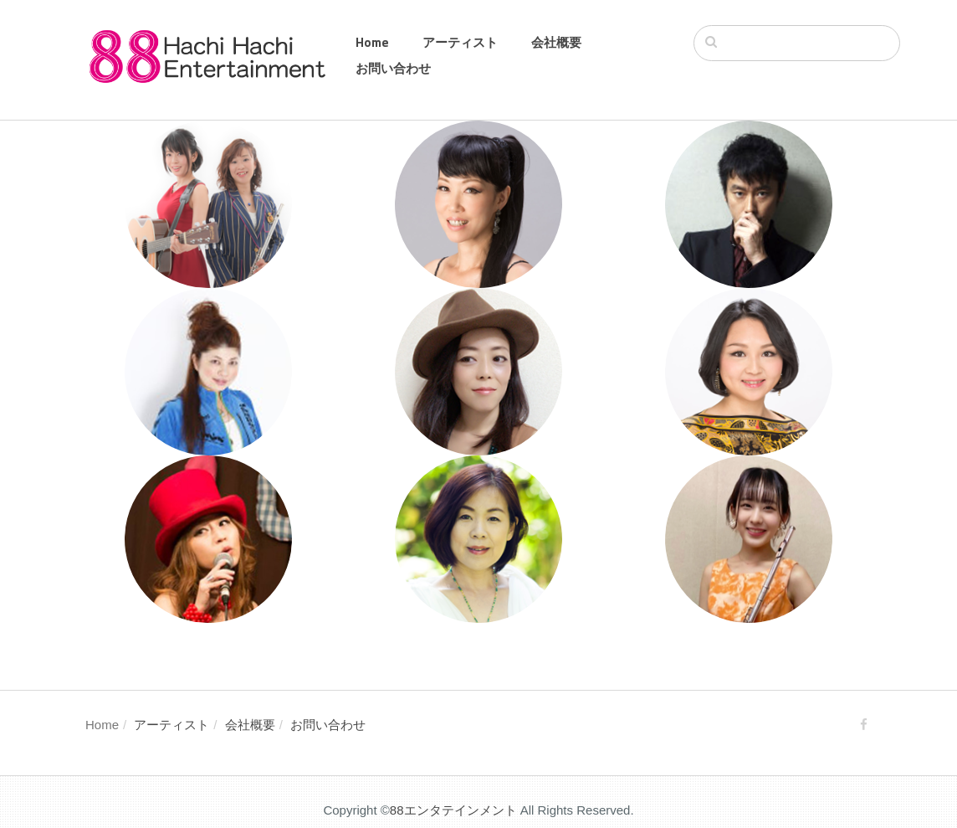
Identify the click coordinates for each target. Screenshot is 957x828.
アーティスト (460, 42)
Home (372, 42)
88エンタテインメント (453, 810)
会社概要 (556, 42)
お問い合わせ (393, 68)
